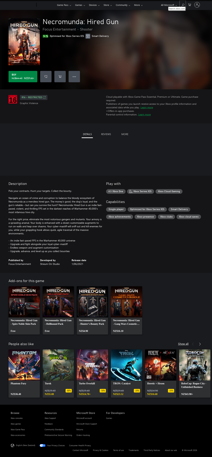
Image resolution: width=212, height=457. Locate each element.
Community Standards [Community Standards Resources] (54, 429)
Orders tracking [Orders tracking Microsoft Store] (83, 435)
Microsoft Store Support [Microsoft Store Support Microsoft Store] (86, 424)
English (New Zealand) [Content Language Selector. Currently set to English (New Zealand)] (25, 445)
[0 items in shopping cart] (189, 4)
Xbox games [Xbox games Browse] (16, 424)
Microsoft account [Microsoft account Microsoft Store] (84, 418)
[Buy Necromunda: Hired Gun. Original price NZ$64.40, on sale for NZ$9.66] (23, 76)
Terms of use (118, 450)
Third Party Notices (152, 450)
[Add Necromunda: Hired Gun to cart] (60, 76)
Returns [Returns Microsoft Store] (79, 429)
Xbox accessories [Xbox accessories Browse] (18, 435)
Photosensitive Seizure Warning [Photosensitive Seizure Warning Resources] (58, 435)
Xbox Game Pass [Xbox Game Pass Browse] (18, 429)
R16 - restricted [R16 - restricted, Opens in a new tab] (34, 97)
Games (78, 4)
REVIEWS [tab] (106, 134)
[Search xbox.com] (182, 5)
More (137, 4)
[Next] (199, 344)
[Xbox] (46, 5)
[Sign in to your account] (197, 5)
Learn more (147, 107)
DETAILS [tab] (87, 134)
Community (121, 4)
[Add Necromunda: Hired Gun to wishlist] (46, 76)
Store (106, 4)
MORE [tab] (124, 134)
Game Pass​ (62, 4)
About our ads (171, 450)
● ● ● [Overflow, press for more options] (74, 76)
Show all (183, 343)
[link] (24, 310)
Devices (93, 4)
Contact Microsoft (80, 450)
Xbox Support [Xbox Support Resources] (50, 418)
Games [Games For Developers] (109, 418)
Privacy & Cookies (100, 450)
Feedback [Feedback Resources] (49, 424)
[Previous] (192, 344)
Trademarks (134, 450)
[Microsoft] (23, 5)
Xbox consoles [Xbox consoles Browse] (17, 418)
